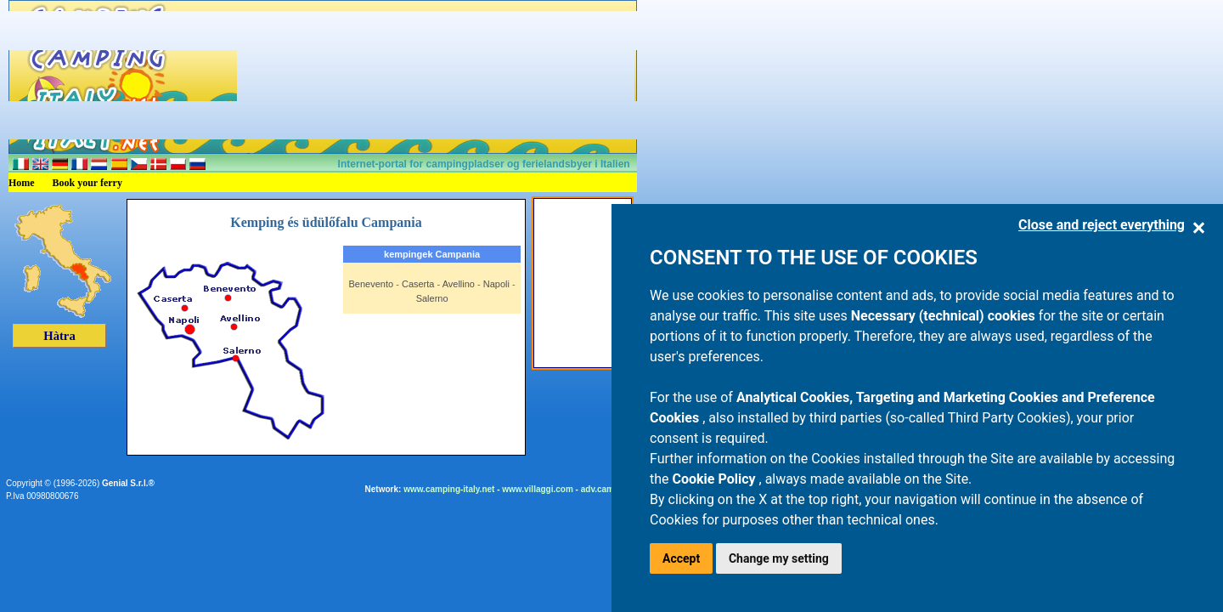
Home (21, 183)
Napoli (496, 284)
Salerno (432, 298)
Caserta (418, 284)
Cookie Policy (716, 479)
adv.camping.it (610, 489)
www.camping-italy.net (448, 489)
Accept (681, 558)
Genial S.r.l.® (128, 483)
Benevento (371, 284)
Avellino (458, 284)
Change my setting (779, 558)
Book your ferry (87, 183)
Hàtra (59, 336)
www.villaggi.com (537, 489)
